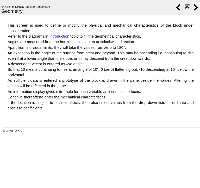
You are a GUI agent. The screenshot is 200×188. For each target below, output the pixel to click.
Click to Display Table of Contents (26, 6)
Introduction (59, 36)
